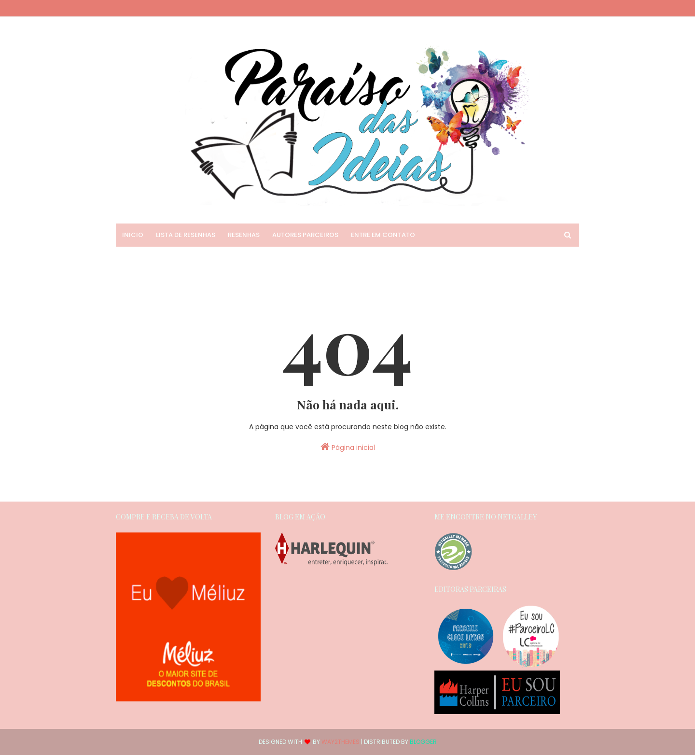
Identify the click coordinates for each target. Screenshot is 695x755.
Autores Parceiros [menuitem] (305, 234)
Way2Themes (340, 742)
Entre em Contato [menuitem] (383, 234)
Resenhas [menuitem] (244, 234)
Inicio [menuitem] (132, 234)
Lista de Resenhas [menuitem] (185, 234)
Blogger (423, 742)
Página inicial (347, 447)
